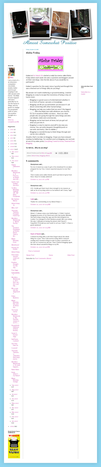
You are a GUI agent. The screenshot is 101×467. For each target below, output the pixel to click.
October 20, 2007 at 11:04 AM (40, 228)
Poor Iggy (15, 270)
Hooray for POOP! (15, 248)
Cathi (32, 199)
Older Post (70, 255)
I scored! (14, 348)
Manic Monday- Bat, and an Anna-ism (15, 304)
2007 (12, 149)
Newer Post (30, 255)
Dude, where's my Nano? (16, 374)
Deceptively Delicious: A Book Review (15, 328)
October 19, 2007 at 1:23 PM (39, 179)
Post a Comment (34, 251)
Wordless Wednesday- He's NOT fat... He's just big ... (16, 282)
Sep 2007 (15, 385)
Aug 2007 (15, 390)
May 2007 (15, 403)
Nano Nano (15, 369)
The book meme (15, 311)
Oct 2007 (15, 161)
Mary (11, 77)
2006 (12, 426)
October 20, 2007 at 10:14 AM (40, 204)
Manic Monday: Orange (15, 380)
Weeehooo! (15, 245)
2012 (12, 135)
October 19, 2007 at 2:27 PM (39, 193)
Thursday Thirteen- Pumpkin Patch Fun (16, 213)
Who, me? (15, 208)
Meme (48, 156)
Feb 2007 (15, 417)
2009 (12, 144)
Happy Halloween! (16, 166)
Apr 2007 (15, 408)
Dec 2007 (15, 152)
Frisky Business (15, 297)
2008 (12, 146)
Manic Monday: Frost (15, 240)
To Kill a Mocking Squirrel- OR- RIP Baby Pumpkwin (16, 192)
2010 (12, 141)
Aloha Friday (35, 156)
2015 (12, 129)
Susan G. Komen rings (15, 334)
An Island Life (38, 76)
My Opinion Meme (15, 200)
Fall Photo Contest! (15, 340)
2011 (11, 138)
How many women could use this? (15, 257)
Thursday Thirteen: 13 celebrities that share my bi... (16, 355)
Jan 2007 (15, 421)
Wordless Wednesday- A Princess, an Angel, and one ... (16, 175)
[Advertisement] (14, 55)
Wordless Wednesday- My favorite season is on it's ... (16, 319)
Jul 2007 (14, 394)
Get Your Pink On (15, 344)
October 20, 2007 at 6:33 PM (40, 247)
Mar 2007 (15, 412)
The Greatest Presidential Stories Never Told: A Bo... (16, 231)
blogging (42, 156)
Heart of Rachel (35, 234)
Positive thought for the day (15, 265)
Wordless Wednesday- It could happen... (16, 364)
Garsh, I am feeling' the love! (15, 183)
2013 (12, 132)
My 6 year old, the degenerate (16, 291)
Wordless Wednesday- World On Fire (16, 221)
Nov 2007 (15, 156)
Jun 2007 (15, 399)
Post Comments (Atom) (43, 258)
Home (51, 255)
